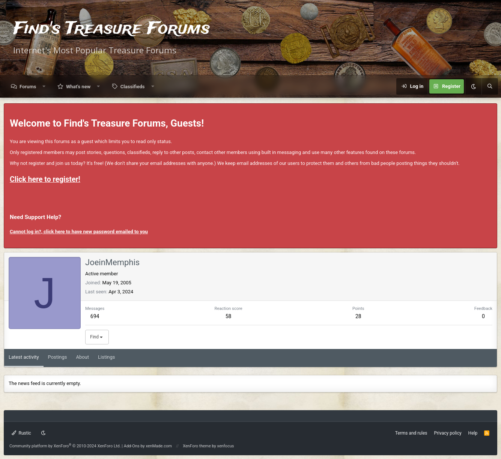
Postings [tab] (57, 357)
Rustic (21, 433)
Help (473, 433)
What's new (78, 86)
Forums (28, 86)
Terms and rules (411, 433)
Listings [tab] (106, 357)
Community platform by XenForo (65, 446)
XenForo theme (197, 446)
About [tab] (82, 357)
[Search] (489, 86)
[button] (44, 86)
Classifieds (132, 86)
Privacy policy (447, 433)
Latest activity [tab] (24, 357)
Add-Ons (132, 446)
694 (94, 316)
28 (358, 316)
